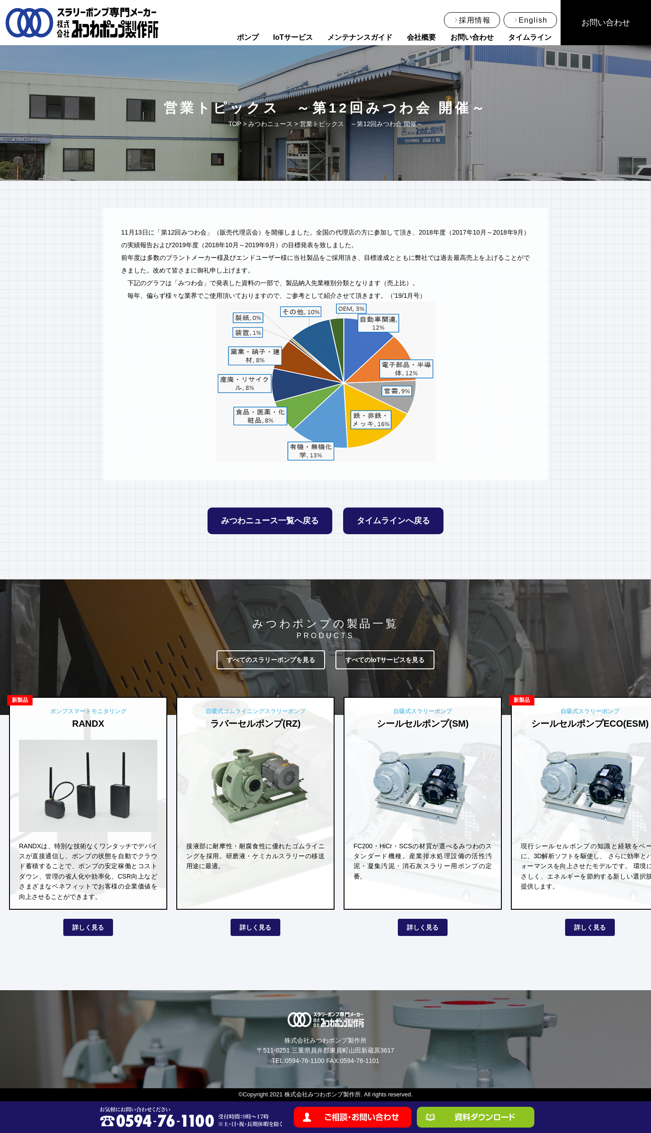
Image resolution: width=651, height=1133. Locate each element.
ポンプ (248, 37)
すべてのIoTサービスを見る (385, 659)
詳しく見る (88, 927)
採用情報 (475, 20)
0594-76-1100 (304, 1060)
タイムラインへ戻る (393, 520)
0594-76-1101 (359, 1060)
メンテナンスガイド (359, 37)
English (533, 20)
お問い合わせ (472, 37)
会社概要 (421, 37)
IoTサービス (293, 37)
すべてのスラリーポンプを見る (270, 659)
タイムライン (530, 37)
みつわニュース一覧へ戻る (270, 520)
